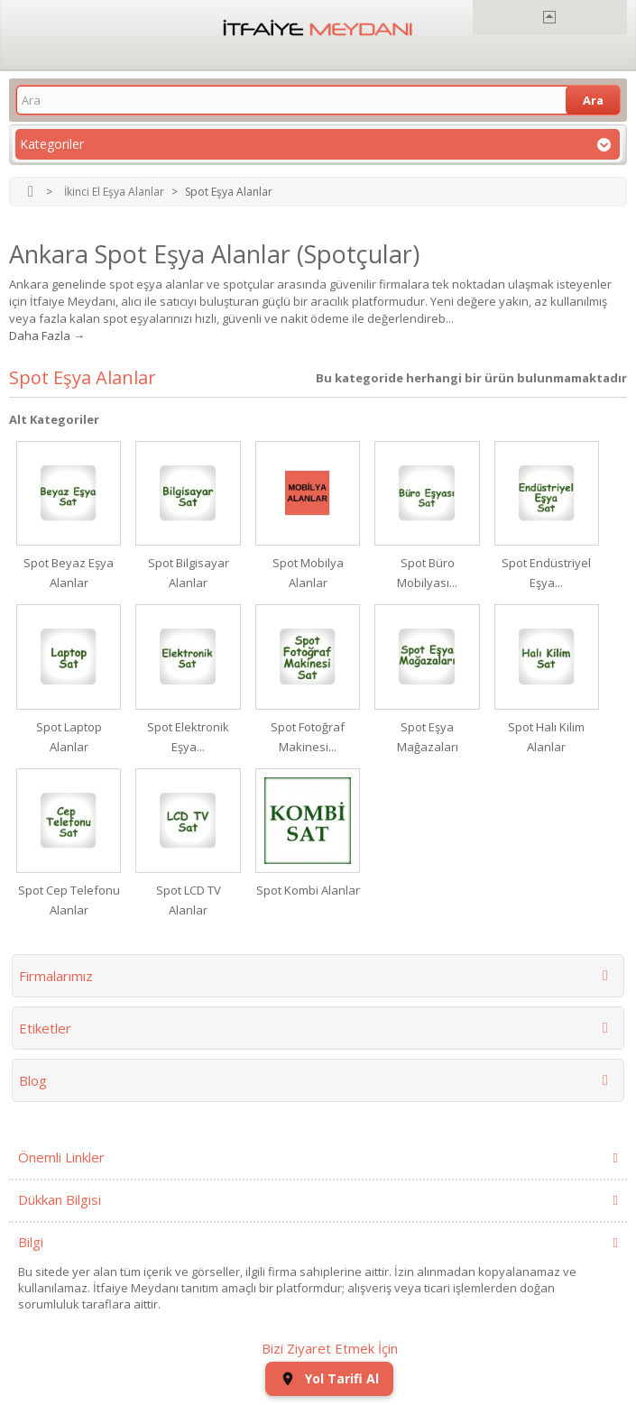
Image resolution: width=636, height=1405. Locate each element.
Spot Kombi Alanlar (308, 890)
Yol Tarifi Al (329, 1378)
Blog (33, 1080)
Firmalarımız (56, 976)
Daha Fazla (39, 335)
